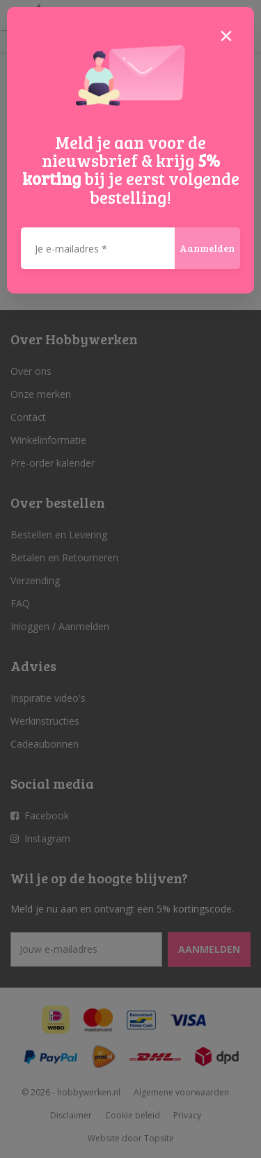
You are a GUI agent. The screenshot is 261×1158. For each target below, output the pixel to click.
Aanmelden (207, 248)
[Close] (226, 34)
